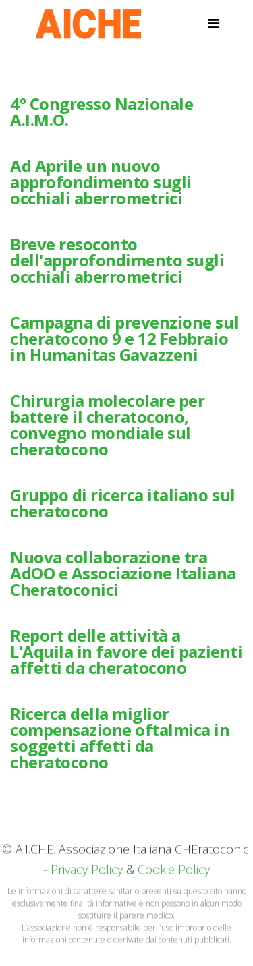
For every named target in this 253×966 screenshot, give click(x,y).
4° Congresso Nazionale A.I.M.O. (101, 111)
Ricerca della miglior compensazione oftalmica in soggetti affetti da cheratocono (120, 737)
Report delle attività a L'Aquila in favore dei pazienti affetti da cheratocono (126, 651)
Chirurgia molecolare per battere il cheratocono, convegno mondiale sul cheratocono (107, 424)
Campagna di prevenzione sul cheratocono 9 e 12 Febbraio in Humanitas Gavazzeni (124, 338)
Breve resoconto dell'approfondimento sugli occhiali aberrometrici (117, 260)
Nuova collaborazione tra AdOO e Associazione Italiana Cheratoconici (123, 573)
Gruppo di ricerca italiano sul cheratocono (122, 503)
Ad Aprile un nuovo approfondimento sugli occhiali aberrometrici (101, 181)
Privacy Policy (87, 871)
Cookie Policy (174, 871)
